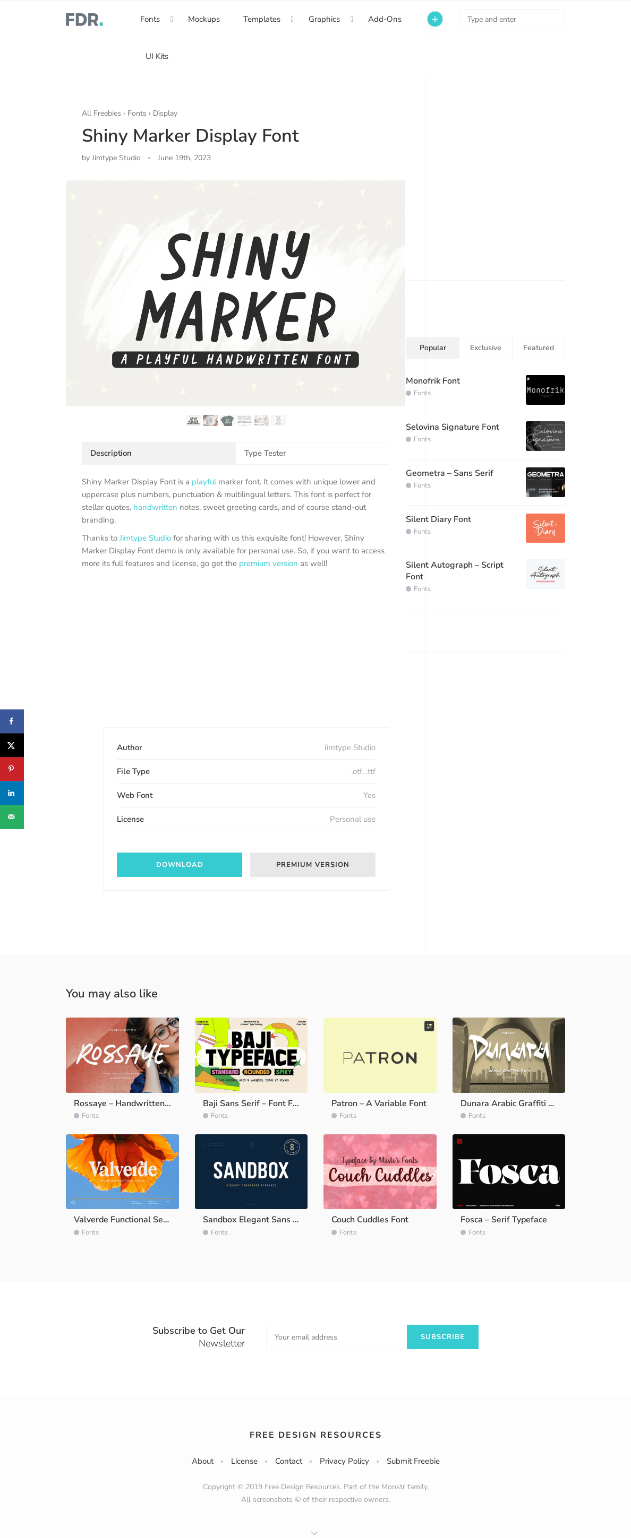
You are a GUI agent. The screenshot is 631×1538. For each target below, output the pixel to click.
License (244, 1461)
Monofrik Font (433, 381)
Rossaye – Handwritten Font (129, 1103)
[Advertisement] (161, 657)
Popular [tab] (433, 348)
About (203, 1461)
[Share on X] (12, 745)
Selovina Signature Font (452, 427)
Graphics (324, 19)
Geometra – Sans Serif (449, 473)
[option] (235, 293)
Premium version (312, 865)
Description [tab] (111, 453)
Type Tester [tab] (265, 453)
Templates (261, 19)
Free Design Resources (316, 1435)
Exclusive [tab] (485, 348)
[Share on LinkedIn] (12, 793)
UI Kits (157, 56)
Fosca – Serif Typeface (504, 1220)
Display (165, 113)
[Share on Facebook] (12, 721)
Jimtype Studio (145, 538)
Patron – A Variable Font (379, 1103)
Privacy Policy (344, 1461)
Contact (288, 1461)
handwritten (155, 507)
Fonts (150, 19)
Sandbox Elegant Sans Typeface (265, 1220)
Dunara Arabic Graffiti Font (513, 1103)
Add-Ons (385, 19)
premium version (268, 563)
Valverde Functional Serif (123, 1220)
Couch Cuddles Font (369, 1220)
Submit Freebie (413, 1461)
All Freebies (101, 113)
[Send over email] (12, 817)
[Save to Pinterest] (12, 769)
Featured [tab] (538, 348)
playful (204, 481)
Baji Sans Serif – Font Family (258, 1103)
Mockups (204, 19)
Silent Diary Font (438, 519)
